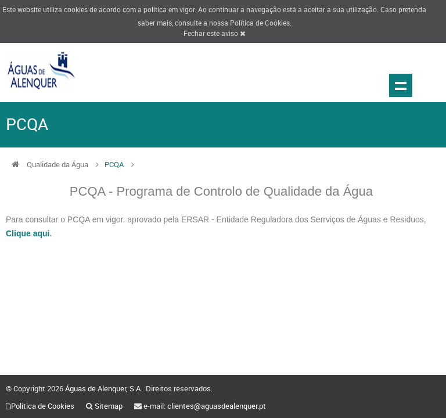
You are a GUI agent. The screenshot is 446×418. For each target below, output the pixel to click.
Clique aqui (27, 233)
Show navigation (400, 85)
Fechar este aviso (214, 33)
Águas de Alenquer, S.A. (103, 388)
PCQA (115, 164)
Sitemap (109, 406)
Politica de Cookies (260, 22)
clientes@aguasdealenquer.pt (216, 406)
